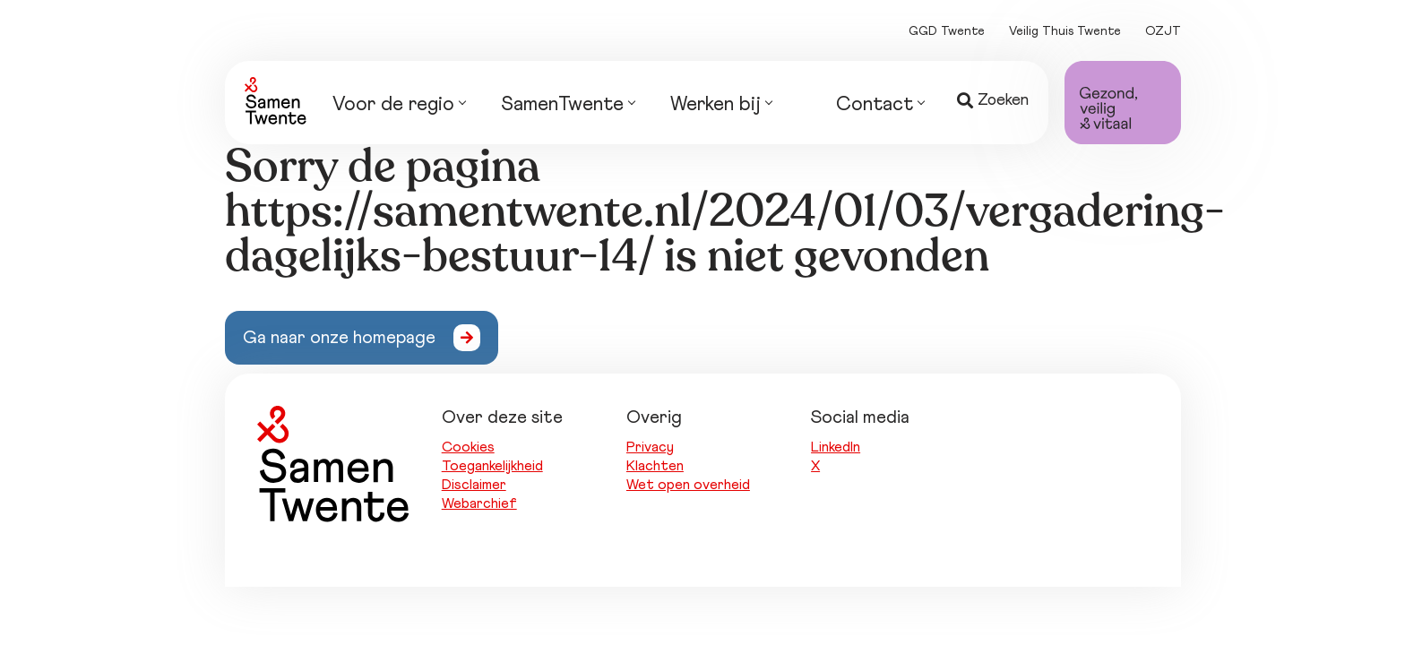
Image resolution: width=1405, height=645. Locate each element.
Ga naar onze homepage (339, 338)
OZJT (1163, 31)
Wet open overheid (688, 484)
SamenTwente (567, 106)
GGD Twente (947, 31)
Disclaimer (474, 484)
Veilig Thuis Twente (1065, 31)
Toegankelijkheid (492, 466)
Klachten (655, 466)
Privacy (650, 447)
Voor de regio (398, 106)
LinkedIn (835, 447)
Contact (880, 106)
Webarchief (479, 503)
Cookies (468, 447)
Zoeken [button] (993, 100)
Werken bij (720, 106)
